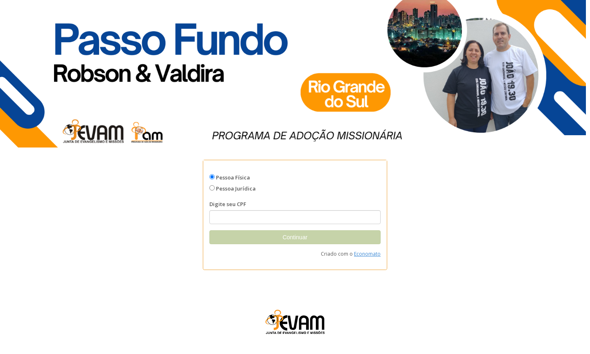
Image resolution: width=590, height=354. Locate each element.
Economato (367, 253)
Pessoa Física (233, 177)
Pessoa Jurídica (236, 188)
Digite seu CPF (227, 204)
